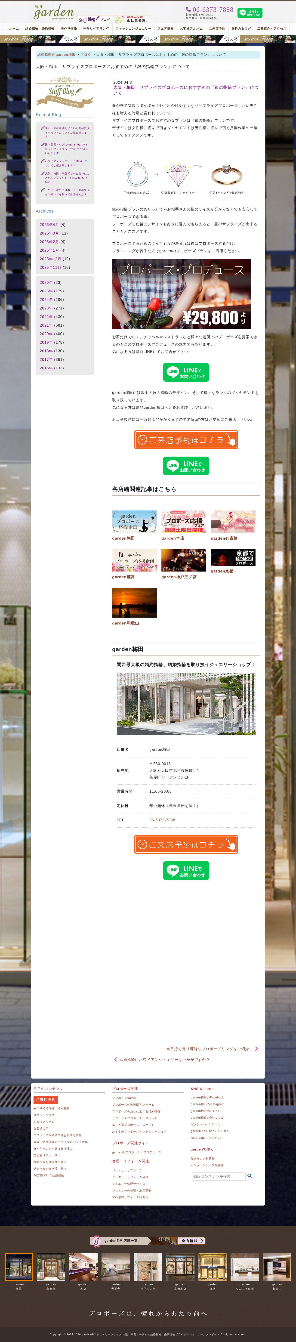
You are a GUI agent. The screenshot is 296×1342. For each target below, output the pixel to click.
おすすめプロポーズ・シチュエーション (139, 1131)
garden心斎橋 (224, 538)
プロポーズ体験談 (124, 1098)
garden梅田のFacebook (207, 1097)
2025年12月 (51, 259)
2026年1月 (49, 250)
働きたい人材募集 (203, 1158)
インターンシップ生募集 (207, 1165)
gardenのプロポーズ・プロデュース (136, 1152)
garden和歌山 (125, 623)
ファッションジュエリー (133, 28)
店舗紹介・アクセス (271, 28)
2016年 (46, 368)
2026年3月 (49, 233)
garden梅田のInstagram (208, 1104)
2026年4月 (49, 225)
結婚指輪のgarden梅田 (56, 54)
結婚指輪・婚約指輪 (39, 28)
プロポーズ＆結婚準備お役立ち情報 (58, 1135)
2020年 (46, 334)
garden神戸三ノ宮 (179, 577)
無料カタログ (241, 28)
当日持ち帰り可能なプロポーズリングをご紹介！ (209, 1049)
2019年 (46, 342)
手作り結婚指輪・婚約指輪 (52, 1108)
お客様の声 (41, 1128)
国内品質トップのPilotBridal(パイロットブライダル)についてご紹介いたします (66, 149)
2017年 (46, 360)
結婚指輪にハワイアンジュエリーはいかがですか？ (164, 1060)
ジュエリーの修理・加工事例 (131, 1190)
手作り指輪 (69, 28)
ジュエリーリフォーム (127, 1170)
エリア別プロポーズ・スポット (133, 1124)
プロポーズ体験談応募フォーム (133, 1104)
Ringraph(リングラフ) (206, 1137)
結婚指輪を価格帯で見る (50, 1168)
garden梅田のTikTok (205, 1111)
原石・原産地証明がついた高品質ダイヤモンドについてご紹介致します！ (67, 132)
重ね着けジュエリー (47, 1155)
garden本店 (172, 538)
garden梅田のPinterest (207, 1117)
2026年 (46, 282)
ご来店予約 (217, 28)
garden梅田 (123, 538)
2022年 (46, 317)
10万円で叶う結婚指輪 (49, 1175)
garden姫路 (123, 577)
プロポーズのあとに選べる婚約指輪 (136, 1111)
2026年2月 (49, 242)
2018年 (46, 351)
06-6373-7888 (162, 820)
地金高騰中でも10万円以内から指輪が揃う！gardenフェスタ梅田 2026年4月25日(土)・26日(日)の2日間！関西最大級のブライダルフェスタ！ (148, 39)
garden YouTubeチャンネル (210, 1131)
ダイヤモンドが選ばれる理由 (53, 1148)
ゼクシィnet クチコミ (206, 1124)
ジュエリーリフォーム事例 (130, 1177)
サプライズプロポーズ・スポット (134, 1118)
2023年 (46, 308)
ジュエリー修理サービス (128, 1183)
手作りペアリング (96, 28)
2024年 (46, 300)
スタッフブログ (44, 1115)
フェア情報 (165, 28)
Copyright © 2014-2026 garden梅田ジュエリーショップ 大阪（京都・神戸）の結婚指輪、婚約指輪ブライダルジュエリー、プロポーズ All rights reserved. (148, 1334)
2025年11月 (51, 267)
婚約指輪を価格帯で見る (50, 1162)
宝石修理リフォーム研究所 (130, 1197)
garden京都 (222, 571)
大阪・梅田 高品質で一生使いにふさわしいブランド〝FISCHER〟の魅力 (67, 177)
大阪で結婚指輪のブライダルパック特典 (61, 1142)
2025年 (46, 291)
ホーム (14, 28)
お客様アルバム (191, 28)
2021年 (46, 325)
